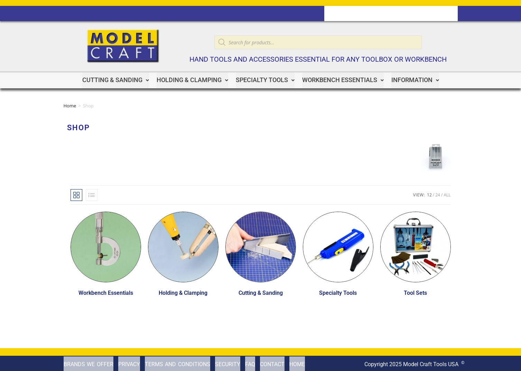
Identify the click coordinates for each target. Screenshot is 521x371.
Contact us (343, 13)
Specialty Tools (265, 79)
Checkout (402, 13)
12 (429, 193)
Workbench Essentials (343, 79)
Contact (272, 362)
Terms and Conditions (177, 362)
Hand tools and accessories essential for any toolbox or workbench (318, 59)
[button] (115, 79)
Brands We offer (88, 362)
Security (227, 362)
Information (415, 79)
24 (437, 193)
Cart (374, 13)
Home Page (439, 13)
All (447, 193)
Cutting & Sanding (115, 79)
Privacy (129, 362)
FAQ (250, 362)
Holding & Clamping (192, 79)
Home (70, 104)
